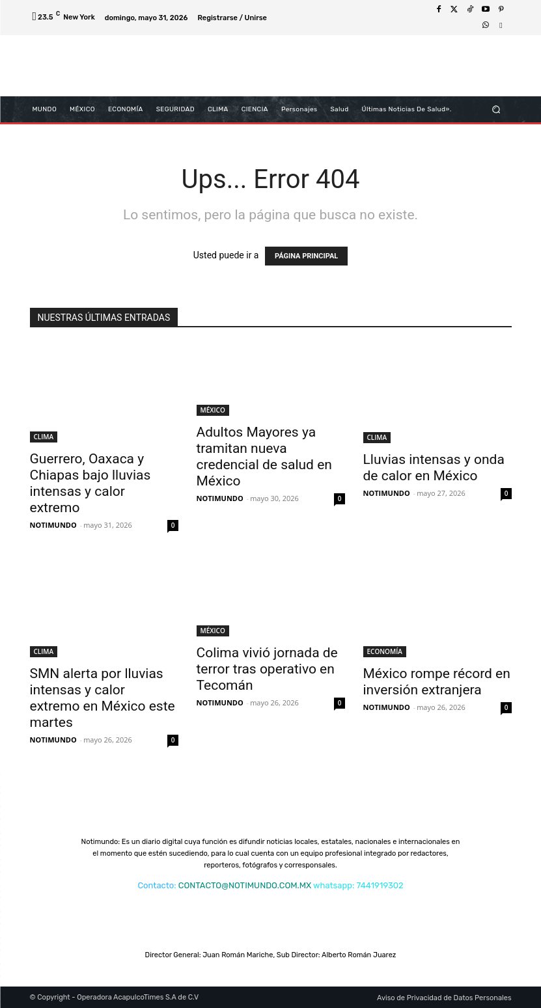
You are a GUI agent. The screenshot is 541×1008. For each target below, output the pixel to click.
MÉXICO (213, 410)
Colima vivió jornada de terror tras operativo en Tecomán (267, 669)
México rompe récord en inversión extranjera (436, 682)
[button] (495, 109)
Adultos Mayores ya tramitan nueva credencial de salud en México (264, 456)
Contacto (155, 885)
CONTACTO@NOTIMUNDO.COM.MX (244, 885)
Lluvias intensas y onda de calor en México (434, 468)
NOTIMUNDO (53, 525)
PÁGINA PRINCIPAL (306, 256)
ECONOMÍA (384, 651)
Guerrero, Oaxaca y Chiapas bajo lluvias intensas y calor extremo (90, 483)
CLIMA (44, 436)
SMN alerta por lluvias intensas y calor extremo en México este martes (102, 698)
